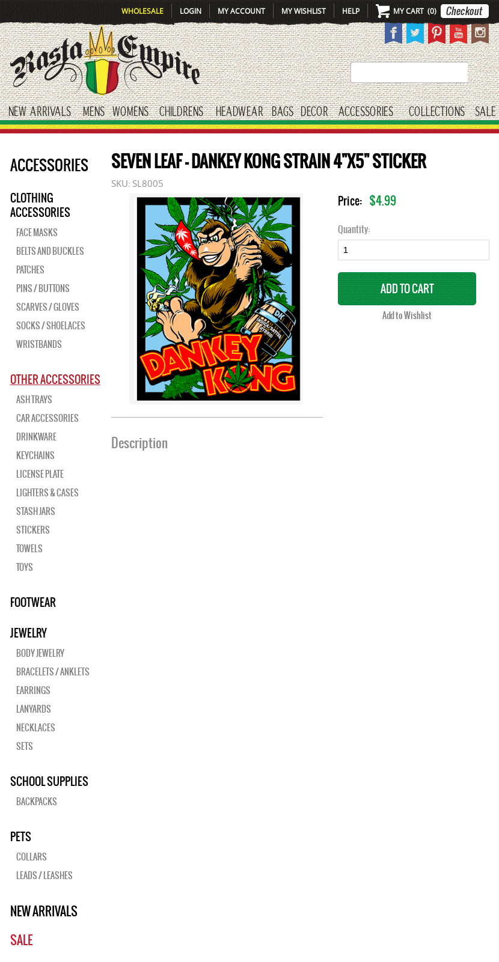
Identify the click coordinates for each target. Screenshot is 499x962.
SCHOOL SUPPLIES (49, 781)
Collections (437, 112)
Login (190, 11)
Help (351, 11)
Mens (94, 112)
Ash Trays (34, 399)
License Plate (40, 474)
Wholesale (142, 11)
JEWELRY (28, 633)
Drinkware (36, 436)
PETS (20, 836)
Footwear (33, 602)
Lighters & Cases (47, 492)
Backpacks (36, 801)
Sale (485, 112)
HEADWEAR (239, 112)
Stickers (33, 530)
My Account (241, 11)
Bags (282, 112)
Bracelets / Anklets (53, 671)
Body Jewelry (40, 653)
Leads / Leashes (44, 875)
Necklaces (35, 727)
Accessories (365, 112)
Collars (31, 856)
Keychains (35, 455)
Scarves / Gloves (47, 307)
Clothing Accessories (40, 204)
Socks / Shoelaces (50, 325)
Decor (314, 112)
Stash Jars (35, 511)
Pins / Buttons (43, 288)
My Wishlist (303, 11)
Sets (24, 746)
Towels (29, 548)
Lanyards (33, 709)
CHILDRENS (181, 112)
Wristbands (39, 344)
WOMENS (130, 112)
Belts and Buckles (50, 251)
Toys (24, 567)
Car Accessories (47, 418)
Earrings (33, 690)
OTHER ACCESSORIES (55, 379)
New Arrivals (39, 112)
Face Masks (37, 232)
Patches (30, 269)
